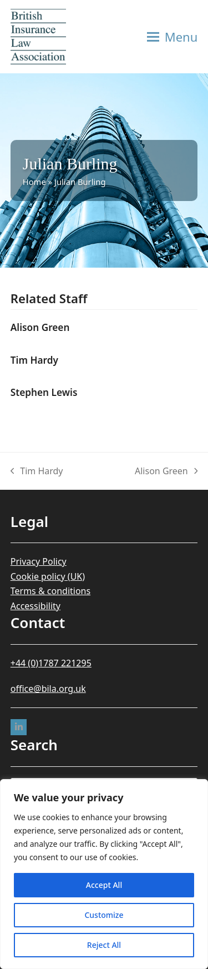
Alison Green (40, 327)
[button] (172, 37)
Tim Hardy (34, 360)
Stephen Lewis (44, 392)
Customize (103, 915)
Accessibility (35, 606)
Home (34, 181)
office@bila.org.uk (48, 688)
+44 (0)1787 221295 (51, 663)
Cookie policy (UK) (48, 576)
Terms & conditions (50, 591)
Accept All (104, 885)
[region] (104, 874)
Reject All (104, 945)
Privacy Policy (39, 561)
